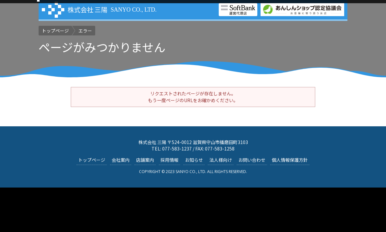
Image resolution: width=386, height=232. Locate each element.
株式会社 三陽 (87, 9)
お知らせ (194, 160)
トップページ (91, 160)
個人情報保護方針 (290, 160)
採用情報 (170, 160)
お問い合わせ (251, 160)
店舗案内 (145, 160)
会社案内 (121, 160)
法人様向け (220, 160)
